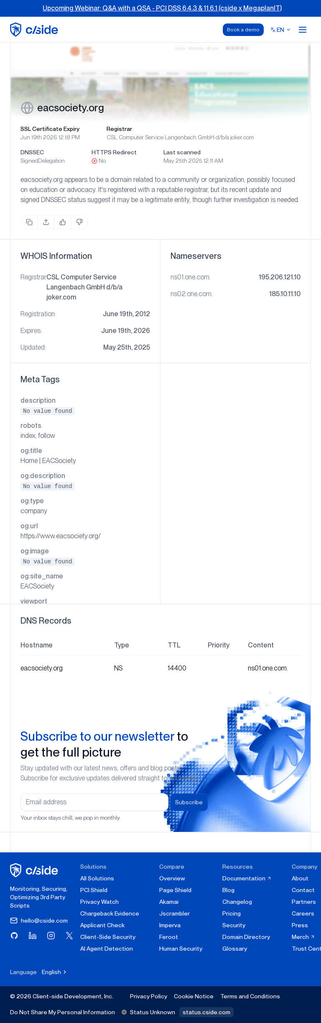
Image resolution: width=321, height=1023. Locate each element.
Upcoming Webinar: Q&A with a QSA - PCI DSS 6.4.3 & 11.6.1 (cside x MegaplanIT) (162, 8)
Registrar (119, 128)
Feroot (168, 936)
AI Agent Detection (106, 948)
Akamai (168, 901)
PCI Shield (93, 890)
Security (233, 925)
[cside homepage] (35, 870)
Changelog (237, 901)
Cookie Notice (194, 996)
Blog (228, 890)
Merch (303, 936)
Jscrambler (174, 913)
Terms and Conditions (250, 996)
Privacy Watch (99, 901)
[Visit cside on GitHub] (14, 935)
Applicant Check (102, 925)
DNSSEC (32, 152)
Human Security (180, 948)
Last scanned (182, 152)
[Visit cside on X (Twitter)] (69, 935)
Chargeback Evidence (109, 913)
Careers (303, 913)
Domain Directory (246, 936)
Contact (303, 890)
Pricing (231, 913)
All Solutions (97, 878)
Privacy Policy (148, 996)
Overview (172, 878)
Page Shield (175, 890)
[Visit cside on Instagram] (51, 935)
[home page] (35, 29)
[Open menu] (303, 30)
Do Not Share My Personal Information (62, 1012)
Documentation (247, 878)
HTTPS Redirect (114, 152)
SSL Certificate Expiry (49, 128)
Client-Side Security (107, 936)
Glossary (234, 948)
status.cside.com (206, 1012)
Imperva (170, 925)
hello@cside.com (39, 920)
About (300, 878)
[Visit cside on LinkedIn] (32, 935)
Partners (304, 901)
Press (300, 925)
